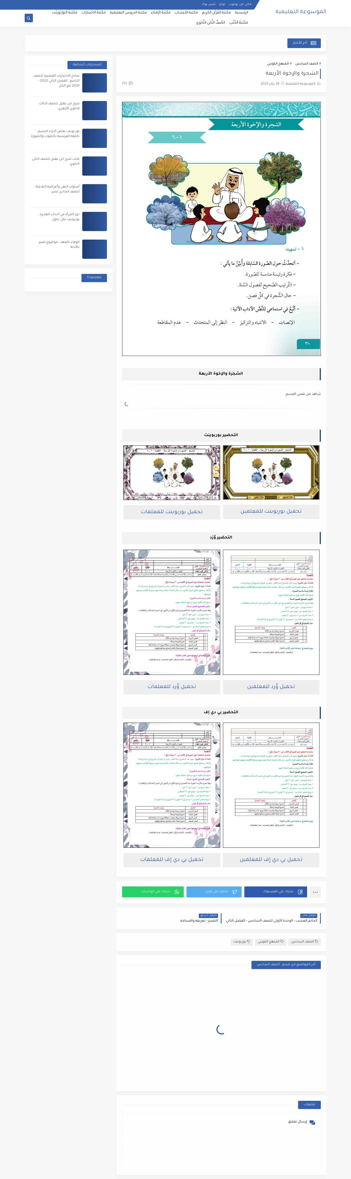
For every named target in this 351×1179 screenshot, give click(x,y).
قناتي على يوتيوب (240, 4)
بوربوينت (241, 942)
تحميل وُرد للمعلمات (172, 687)
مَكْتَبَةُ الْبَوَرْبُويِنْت (64, 13)
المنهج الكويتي (278, 64)
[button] (275, 891)
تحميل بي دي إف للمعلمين (271, 860)
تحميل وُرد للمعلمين (271, 687)
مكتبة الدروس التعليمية (128, 13)
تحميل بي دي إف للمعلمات (171, 860)
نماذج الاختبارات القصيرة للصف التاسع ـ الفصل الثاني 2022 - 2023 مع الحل (56, 81)
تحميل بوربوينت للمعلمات (172, 512)
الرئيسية (241, 13)
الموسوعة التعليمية (301, 12)
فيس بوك (209, 4)
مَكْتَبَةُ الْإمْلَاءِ (161, 13)
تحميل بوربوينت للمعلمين (271, 512)
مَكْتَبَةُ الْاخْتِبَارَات (93, 13)
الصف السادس (306, 64)
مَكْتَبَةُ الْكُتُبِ (238, 23)
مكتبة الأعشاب (186, 13)
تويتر (222, 4)
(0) (127, 83)
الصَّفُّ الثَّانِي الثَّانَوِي (210, 23)
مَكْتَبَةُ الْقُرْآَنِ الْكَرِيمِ (216, 13)
